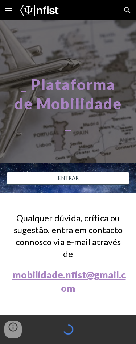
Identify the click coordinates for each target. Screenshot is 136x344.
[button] (8, 10)
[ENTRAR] (68, 178)
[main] (68, 91)
